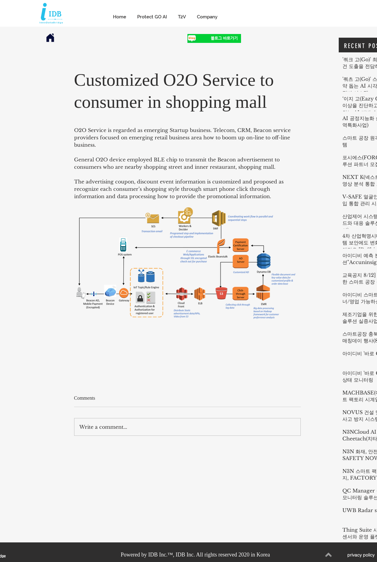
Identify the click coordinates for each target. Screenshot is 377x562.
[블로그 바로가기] (218, 38)
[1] (191, 38)
